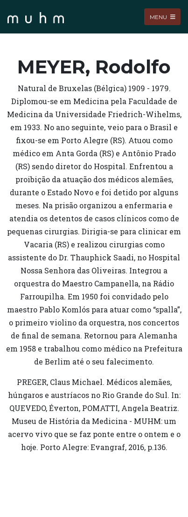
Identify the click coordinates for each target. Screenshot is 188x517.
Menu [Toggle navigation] (162, 16)
